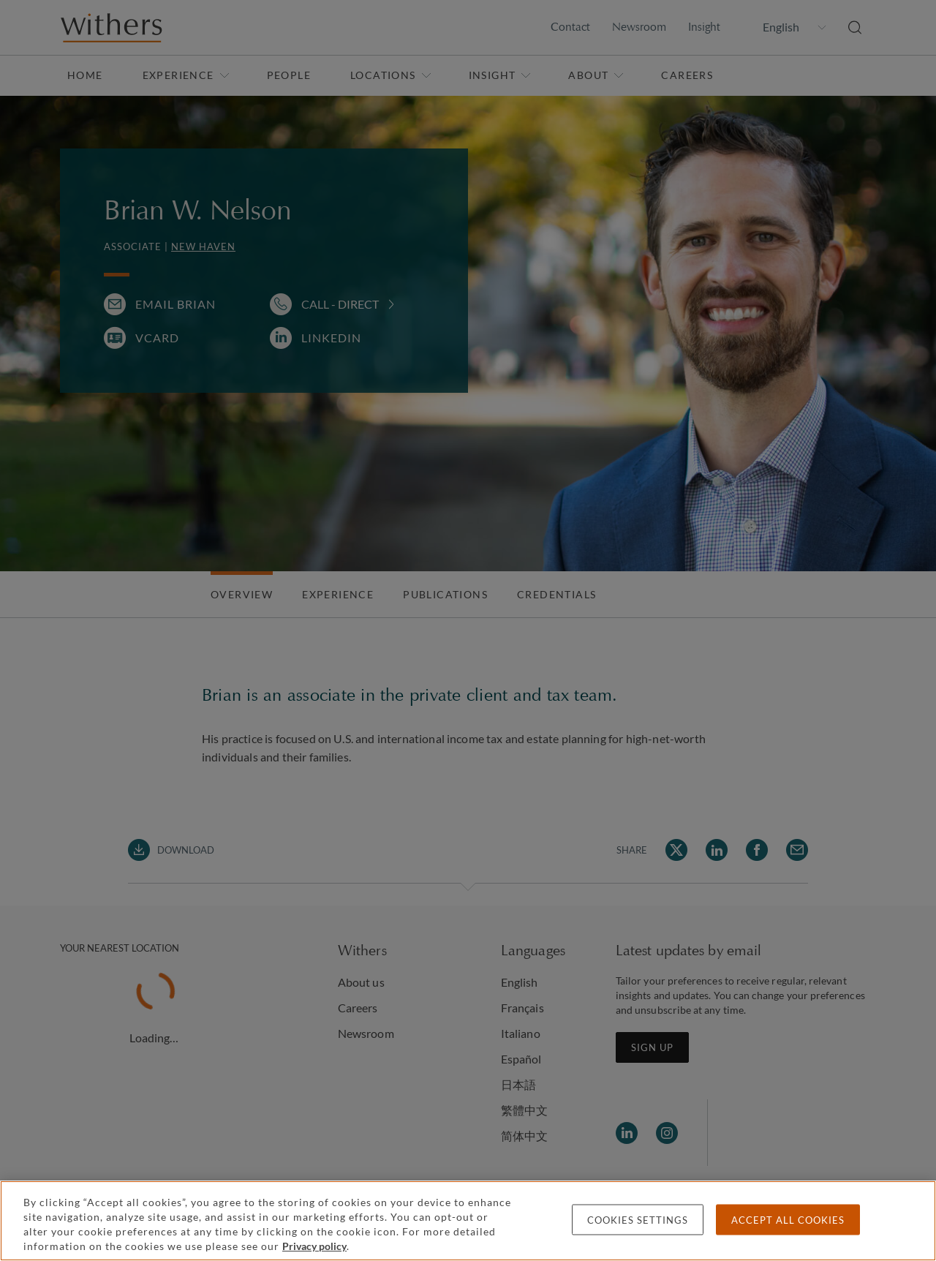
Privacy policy (314, 1246)
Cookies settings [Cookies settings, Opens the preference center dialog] (637, 1220)
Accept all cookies (788, 1220)
